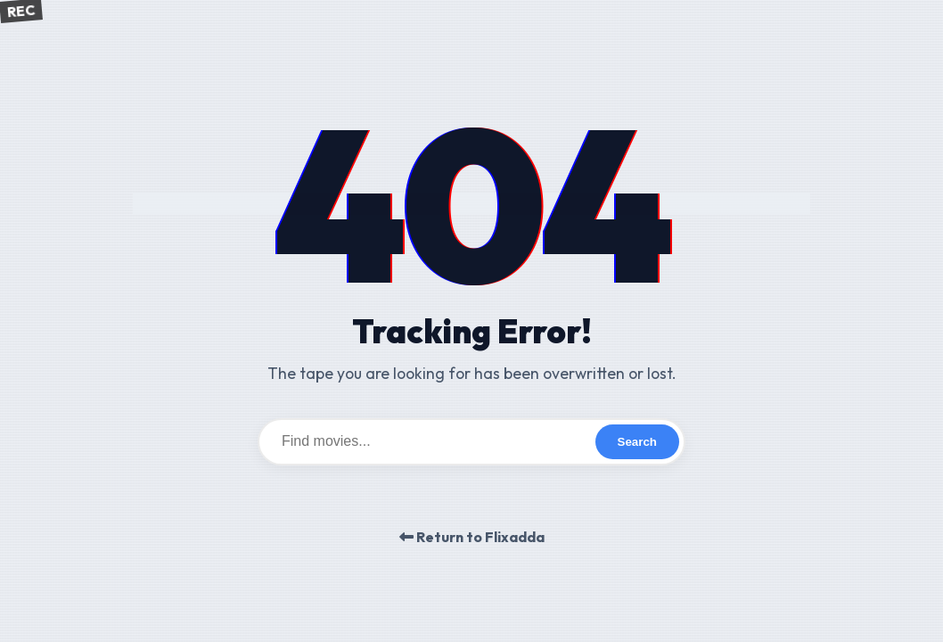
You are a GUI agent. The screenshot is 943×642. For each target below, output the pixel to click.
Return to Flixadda (472, 537)
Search (637, 442)
